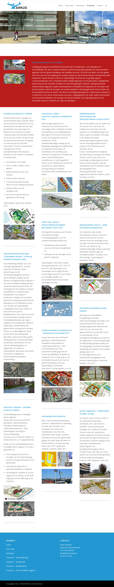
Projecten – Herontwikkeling (17, 557)
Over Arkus (10, 549)
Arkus (17, 584)
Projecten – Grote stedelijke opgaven (20, 570)
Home (8, 545)
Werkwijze (10, 553)
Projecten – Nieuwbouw (15, 562)
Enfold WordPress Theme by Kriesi (31, 584)
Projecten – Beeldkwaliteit (16, 566)
